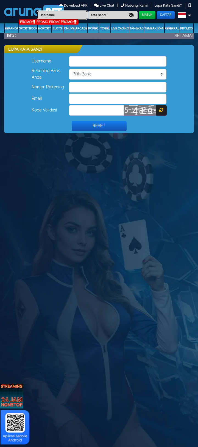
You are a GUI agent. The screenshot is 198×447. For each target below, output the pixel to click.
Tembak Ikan (154, 29)
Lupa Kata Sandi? (168, 5)
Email (37, 98)
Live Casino (120, 29)
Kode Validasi (44, 110)
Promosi (186, 29)
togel (105, 29)
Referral (172, 29)
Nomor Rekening (48, 87)
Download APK (73, 5)
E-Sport (44, 29)
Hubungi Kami (135, 5)
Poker (93, 29)
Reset (99, 126)
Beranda (11, 29)
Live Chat (104, 5)
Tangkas (136, 29)
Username (41, 61)
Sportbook (28, 29)
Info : (11, 36)
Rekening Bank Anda (46, 74)
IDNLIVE (69, 29)
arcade (81, 29)
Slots (57, 29)
